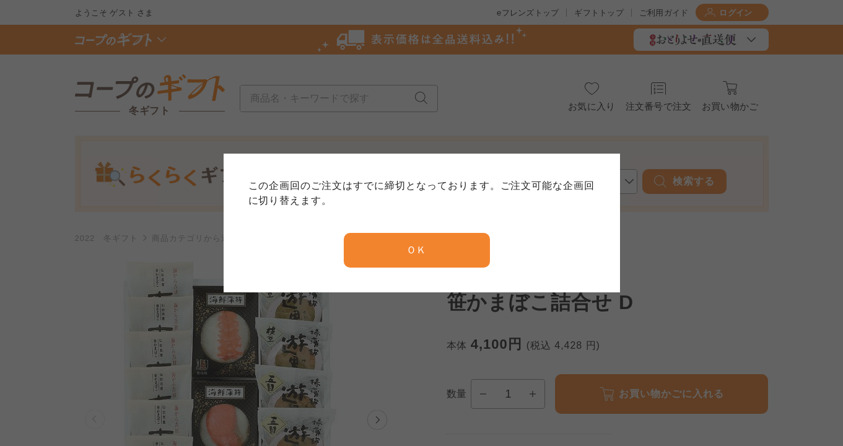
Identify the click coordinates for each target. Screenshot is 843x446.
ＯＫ (416, 250)
